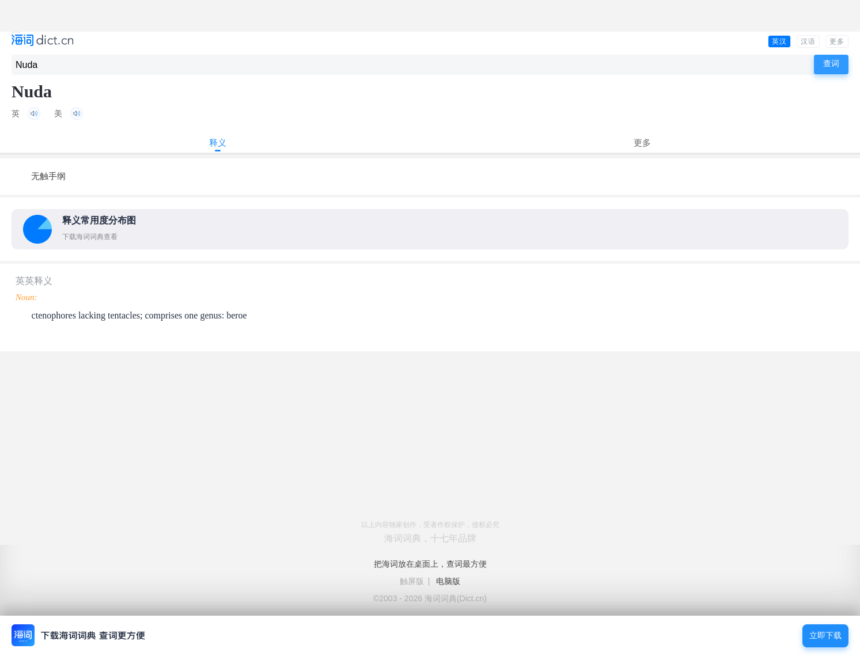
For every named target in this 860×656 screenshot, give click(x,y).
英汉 (779, 41)
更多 (836, 41)
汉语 (808, 41)
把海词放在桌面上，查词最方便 (430, 563)
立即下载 (825, 635)
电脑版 (448, 581)
